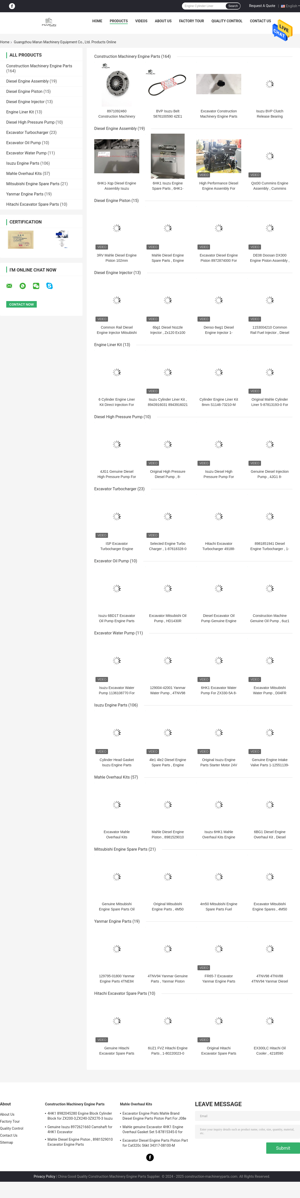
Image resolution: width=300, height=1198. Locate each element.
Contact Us (260, 21)
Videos (141, 21)
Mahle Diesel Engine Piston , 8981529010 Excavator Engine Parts (168, 837)
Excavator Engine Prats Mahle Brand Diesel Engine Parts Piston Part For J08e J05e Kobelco (154, 1116)
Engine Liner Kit (20, 112)
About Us (163, 21)
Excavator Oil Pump (23, 142)
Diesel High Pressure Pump (30, 122)
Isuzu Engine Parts (22, 163)
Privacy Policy (44, 1176)
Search (233, 6)
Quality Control (227, 21)
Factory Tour (191, 21)
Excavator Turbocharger (27, 132)
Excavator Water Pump (26, 153)
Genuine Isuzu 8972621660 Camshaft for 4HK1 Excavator (80, 1129)
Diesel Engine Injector (25, 101)
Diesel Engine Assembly (27, 81)
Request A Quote (262, 6)
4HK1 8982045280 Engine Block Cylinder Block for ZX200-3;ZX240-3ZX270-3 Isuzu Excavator (80, 1116)
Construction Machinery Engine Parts (39, 66)
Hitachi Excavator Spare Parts (32, 204)
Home (97, 21)
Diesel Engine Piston (24, 91)
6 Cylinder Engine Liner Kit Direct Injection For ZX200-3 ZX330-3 (116, 404)
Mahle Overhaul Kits (24, 173)
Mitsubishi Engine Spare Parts (33, 183)
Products (119, 21)
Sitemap (6, 1142)
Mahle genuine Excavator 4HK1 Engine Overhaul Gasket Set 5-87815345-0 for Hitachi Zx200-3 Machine (152, 1130)
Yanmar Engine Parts (25, 194)
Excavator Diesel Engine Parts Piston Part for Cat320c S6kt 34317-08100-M (155, 1142)
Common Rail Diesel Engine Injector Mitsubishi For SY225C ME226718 (117, 332)
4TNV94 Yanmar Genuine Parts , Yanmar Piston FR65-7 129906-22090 (168, 981)
